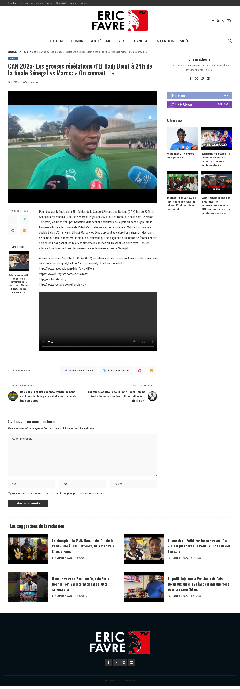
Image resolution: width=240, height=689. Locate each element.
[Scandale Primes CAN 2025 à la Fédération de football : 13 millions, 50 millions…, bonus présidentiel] (182, 182)
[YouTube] (229, 20)
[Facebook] (213, 20)
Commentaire (30, 82)
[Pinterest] (12, 230)
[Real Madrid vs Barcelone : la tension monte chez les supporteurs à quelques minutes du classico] (216, 138)
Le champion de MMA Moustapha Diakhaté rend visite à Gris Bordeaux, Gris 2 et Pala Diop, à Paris (83, 548)
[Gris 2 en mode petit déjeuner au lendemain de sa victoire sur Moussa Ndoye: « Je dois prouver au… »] (19, 261)
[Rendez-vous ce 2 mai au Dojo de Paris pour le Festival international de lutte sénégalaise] (28, 590)
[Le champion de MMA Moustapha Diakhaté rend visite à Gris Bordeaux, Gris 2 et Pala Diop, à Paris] (28, 552)
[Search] (229, 41)
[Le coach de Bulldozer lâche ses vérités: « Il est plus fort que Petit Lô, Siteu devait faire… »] (144, 552)
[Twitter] (218, 20)
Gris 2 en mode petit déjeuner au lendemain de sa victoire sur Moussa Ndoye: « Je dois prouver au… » (19, 284)
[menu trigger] (14, 41)
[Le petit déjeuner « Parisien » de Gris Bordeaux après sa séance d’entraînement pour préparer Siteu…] (144, 590)
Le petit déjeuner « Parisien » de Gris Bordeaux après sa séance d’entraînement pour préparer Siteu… (199, 587)
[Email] (24, 230)
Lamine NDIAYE (64, 561)
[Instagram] (223, 20)
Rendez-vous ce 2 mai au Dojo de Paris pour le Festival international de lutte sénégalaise (83, 586)
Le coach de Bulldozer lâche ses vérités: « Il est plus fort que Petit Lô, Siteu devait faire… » (197, 548)
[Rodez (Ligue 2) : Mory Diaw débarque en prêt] (182, 138)
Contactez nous (194, 65)
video (13, 58)
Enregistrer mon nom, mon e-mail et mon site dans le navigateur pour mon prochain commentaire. (58, 497)
